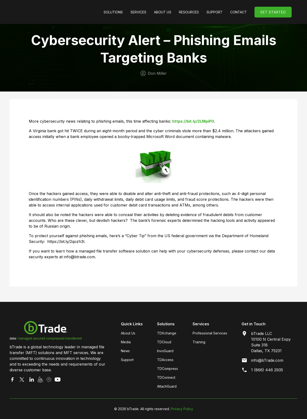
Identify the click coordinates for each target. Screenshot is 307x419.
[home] (51, 12)
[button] (113, 12)
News (125, 351)
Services (138, 12)
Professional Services (210, 333)
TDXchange (166, 333)
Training (199, 342)
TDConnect (166, 377)
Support (127, 360)
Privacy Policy (182, 409)
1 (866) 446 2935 (267, 369)
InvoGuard (165, 351)
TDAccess (165, 360)
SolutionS (113, 12)
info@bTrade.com (267, 360)
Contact (238, 12)
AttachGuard (167, 386)
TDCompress (167, 369)
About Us (162, 12)
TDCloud (164, 342)
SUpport (215, 12)
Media (126, 342)
